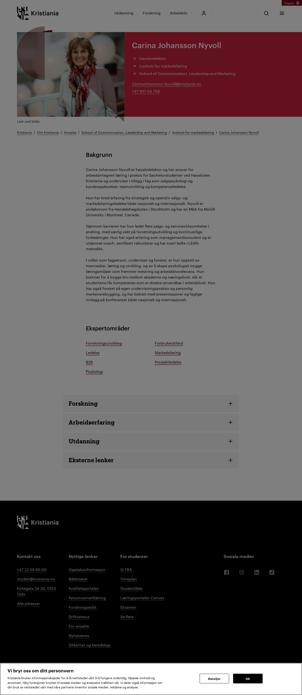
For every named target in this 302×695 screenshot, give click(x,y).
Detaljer (214, 678)
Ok (248, 678)
